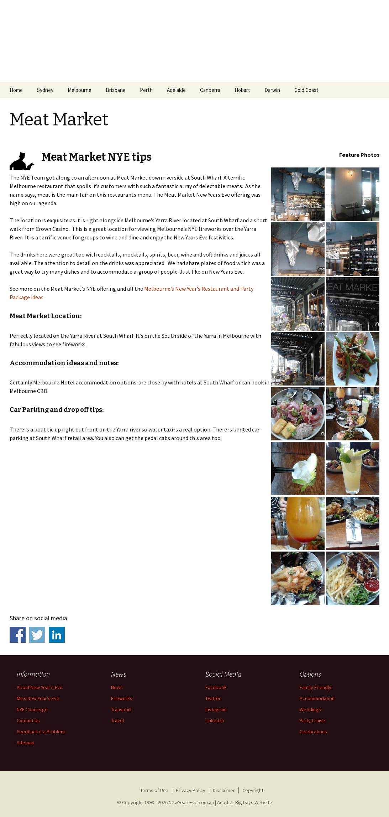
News (117, 687)
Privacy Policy (190, 790)
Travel (117, 720)
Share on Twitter (37, 635)
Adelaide (176, 90)
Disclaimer (224, 790)
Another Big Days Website (244, 802)
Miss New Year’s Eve (38, 698)
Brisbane (116, 90)
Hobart (242, 90)
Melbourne (79, 90)
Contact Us (28, 720)
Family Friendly (315, 687)
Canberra (210, 90)
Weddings (310, 709)
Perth (146, 90)
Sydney (45, 90)
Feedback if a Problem (41, 731)
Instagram (216, 709)
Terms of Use (154, 790)
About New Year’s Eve (40, 687)
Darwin (272, 90)
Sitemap (26, 742)
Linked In (214, 720)
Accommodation (317, 698)
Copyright (252, 790)
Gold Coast (306, 90)
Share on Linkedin (57, 635)
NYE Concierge (32, 709)
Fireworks (121, 698)
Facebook (216, 687)
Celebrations (313, 731)
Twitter (213, 698)
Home (16, 90)
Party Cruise (312, 720)
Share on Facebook (18, 635)
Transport (121, 709)
